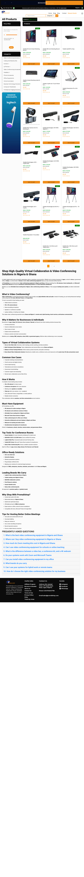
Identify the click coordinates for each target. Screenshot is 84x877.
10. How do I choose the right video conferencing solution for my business (34, 571)
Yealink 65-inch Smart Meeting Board (31, 48)
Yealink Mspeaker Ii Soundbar (31, 234)
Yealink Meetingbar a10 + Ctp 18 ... (30, 206)
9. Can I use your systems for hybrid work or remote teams (27, 567)
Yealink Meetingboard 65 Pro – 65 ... (51, 206)
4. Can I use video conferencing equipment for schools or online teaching (33, 547)
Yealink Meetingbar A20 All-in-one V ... (71, 127)
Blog (58, 13)
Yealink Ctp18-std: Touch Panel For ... (51, 83)
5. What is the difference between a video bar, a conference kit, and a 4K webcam (37, 551)
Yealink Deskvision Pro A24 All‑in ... (70, 88)
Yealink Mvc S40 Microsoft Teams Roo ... (50, 245)
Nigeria (77, 7)
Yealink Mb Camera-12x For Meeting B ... (30, 127)
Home (50, 13)
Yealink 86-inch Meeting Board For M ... (51, 48)
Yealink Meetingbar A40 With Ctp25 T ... (51, 160)
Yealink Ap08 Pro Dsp (68, 48)
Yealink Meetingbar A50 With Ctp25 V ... (71, 167)
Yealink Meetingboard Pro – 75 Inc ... (71, 206)
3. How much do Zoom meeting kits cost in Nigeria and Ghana (29, 543)
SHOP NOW (63, 8)
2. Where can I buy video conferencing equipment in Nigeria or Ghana (32, 539)
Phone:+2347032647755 (46, 590)
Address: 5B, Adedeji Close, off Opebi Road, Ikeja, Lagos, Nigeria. (46, 586)
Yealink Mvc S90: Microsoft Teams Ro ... (70, 245)
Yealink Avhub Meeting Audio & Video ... (31, 80)
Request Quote (72, 13)
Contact (64, 13)
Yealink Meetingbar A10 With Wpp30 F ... (50, 127)
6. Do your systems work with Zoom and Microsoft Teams (27, 555)
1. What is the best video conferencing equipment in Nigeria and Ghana (33, 535)
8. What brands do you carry (15, 563)
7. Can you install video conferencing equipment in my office (28, 559)
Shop (54, 13)
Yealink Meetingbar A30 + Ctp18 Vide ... (30, 162)
